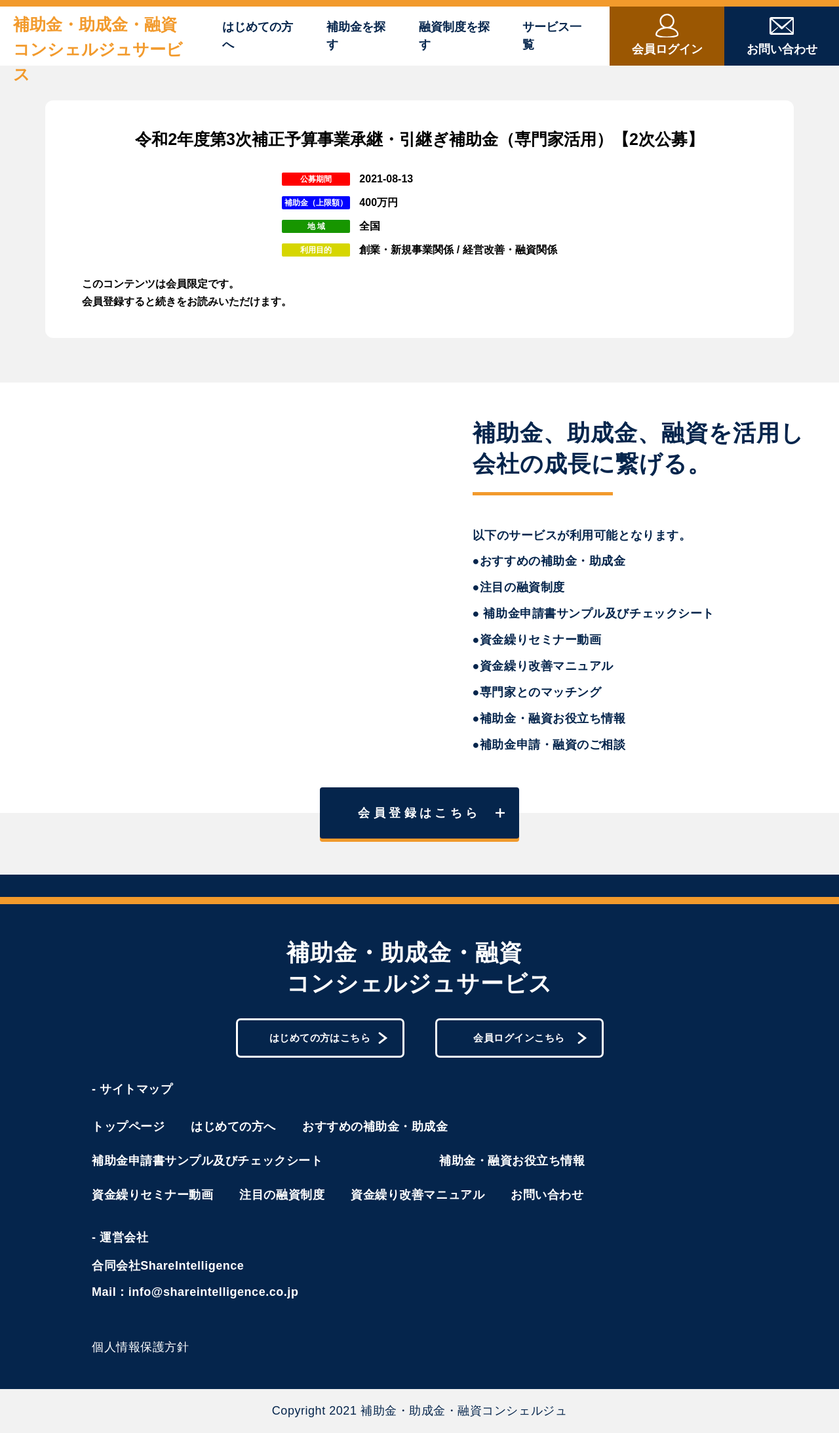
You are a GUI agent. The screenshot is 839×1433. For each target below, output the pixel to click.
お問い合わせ (547, 1194)
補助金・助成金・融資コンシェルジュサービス (98, 49)
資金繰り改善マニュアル (417, 1194)
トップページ (128, 1126)
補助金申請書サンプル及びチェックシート (207, 1160)
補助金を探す (355, 35)
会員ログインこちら (530, 1038)
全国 (369, 226)
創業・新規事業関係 (406, 249)
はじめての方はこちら (328, 1038)
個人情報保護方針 (140, 1347)
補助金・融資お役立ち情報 (512, 1160)
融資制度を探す (454, 35)
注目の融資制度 (281, 1194)
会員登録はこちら (431, 813)
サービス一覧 (551, 35)
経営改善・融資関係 (510, 249)
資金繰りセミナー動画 (152, 1194)
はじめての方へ (257, 35)
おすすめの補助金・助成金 (375, 1126)
